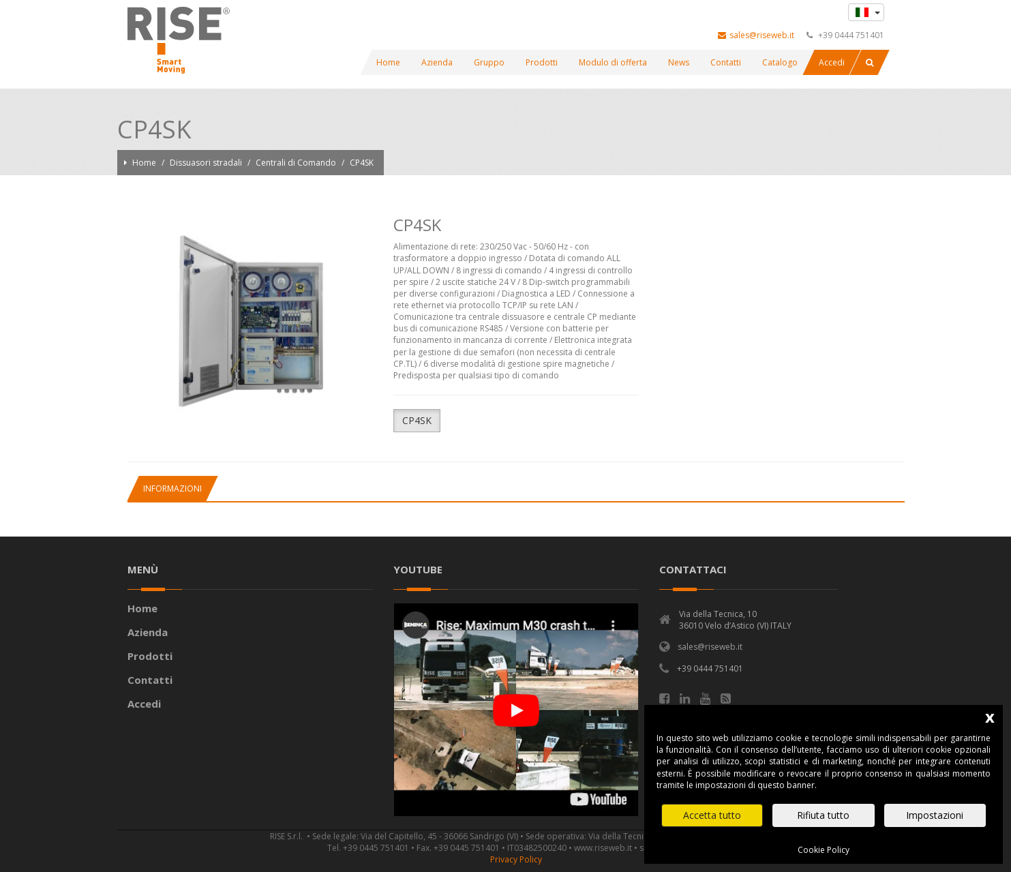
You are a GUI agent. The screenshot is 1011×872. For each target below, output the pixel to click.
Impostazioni (934, 815)
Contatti (149, 680)
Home (145, 162)
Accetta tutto (712, 815)
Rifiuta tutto (823, 815)
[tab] (172, 488)
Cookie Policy (823, 850)
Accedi (144, 703)
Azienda (147, 632)
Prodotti (149, 656)
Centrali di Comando (297, 162)
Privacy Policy (516, 859)
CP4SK (362, 162)
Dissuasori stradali (207, 162)
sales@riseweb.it (756, 35)
